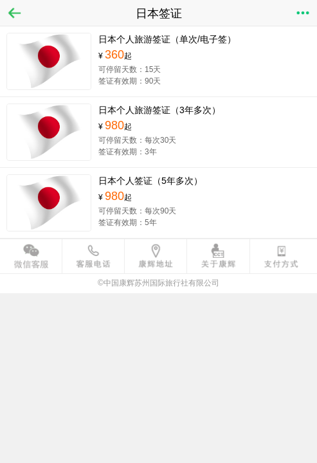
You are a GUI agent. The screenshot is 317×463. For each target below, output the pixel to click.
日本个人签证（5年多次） (150, 181)
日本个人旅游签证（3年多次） (159, 110)
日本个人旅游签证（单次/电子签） (167, 39)
